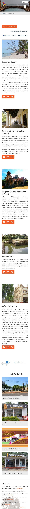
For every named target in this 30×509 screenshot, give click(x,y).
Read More (19, 488)
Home (3, 13)
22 (2, 365)
